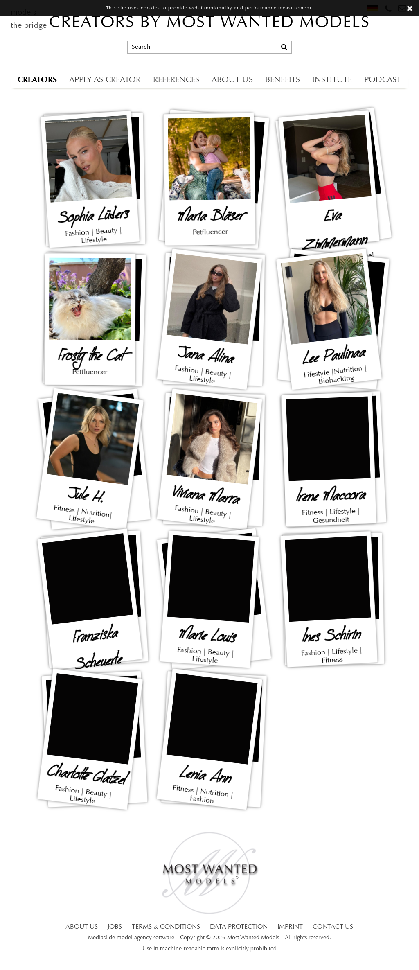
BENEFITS (282, 80)
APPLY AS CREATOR (105, 80)
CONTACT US (333, 927)
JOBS (115, 927)
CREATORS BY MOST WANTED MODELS (209, 23)
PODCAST (382, 80)
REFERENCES (176, 80)
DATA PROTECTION (239, 927)
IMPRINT (290, 927)
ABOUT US (232, 80)
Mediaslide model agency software (131, 938)
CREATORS (37, 79)
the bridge (29, 26)
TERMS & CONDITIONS (166, 927)
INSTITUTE (332, 80)
